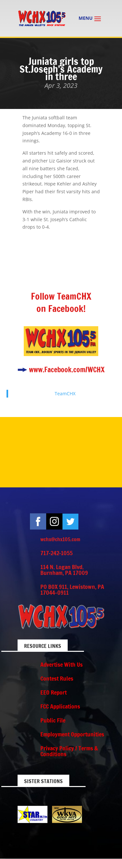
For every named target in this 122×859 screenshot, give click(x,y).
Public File (52, 720)
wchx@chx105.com (60, 539)
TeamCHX (65, 393)
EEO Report (53, 692)
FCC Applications (60, 706)
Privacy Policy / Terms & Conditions (69, 751)
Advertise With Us (61, 664)
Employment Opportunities (72, 734)
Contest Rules (56, 678)
